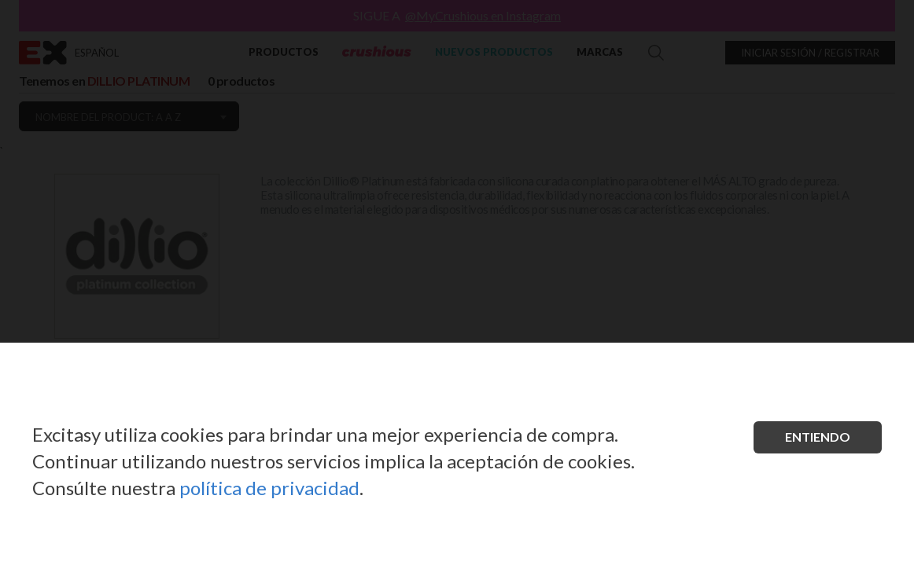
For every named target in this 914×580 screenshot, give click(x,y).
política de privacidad (269, 487)
